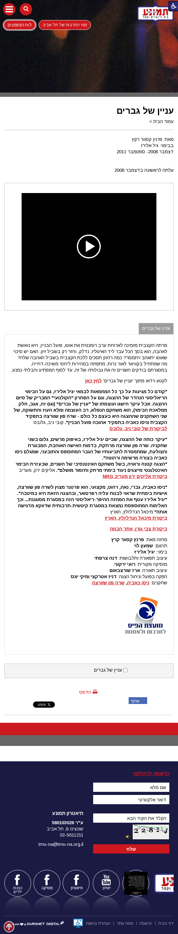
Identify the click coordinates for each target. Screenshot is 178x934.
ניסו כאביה (138, 582)
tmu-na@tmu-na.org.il (61, 844)
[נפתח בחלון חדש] (78, 923)
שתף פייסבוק (134, 701)
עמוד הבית (163, 121)
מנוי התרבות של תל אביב (65, 25)
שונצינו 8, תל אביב (65, 828)
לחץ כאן (93, 380)
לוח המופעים (19, 24)
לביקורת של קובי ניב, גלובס (138, 428)
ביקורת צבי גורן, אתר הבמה (138, 528)
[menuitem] (166, 922)
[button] (9, 9)
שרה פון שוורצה (108, 582)
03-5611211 (71, 834)
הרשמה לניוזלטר (151, 773)
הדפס (85, 692)
